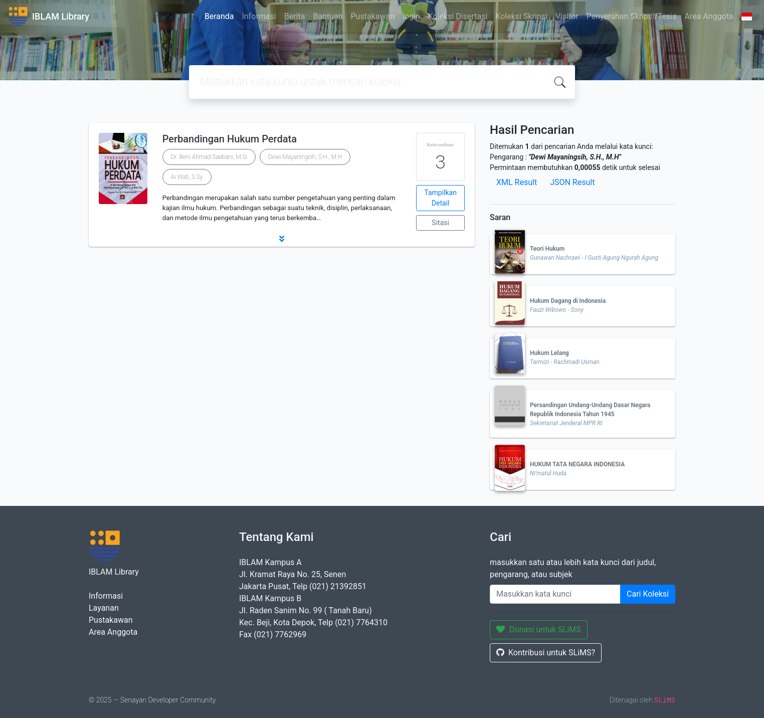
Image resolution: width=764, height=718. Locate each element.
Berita (294, 16)
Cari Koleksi (648, 594)
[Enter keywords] (555, 594)
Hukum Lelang (549, 352)
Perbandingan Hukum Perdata (229, 139)
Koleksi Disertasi (458, 16)
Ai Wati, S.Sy (187, 177)
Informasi (259, 16)
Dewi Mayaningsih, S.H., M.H (305, 156)
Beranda (219, 16)
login (411, 16)
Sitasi (440, 223)
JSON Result (572, 182)
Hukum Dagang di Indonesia (568, 300)
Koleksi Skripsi (521, 16)
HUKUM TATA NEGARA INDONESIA (577, 464)
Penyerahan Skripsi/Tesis (632, 16)
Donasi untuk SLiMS (538, 629)
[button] (282, 239)
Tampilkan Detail (440, 198)
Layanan (104, 608)
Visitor (567, 16)
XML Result (516, 182)
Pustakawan (373, 16)
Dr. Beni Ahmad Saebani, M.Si (209, 156)
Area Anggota (709, 16)
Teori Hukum (547, 248)
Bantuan (327, 16)
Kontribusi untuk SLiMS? (545, 652)
